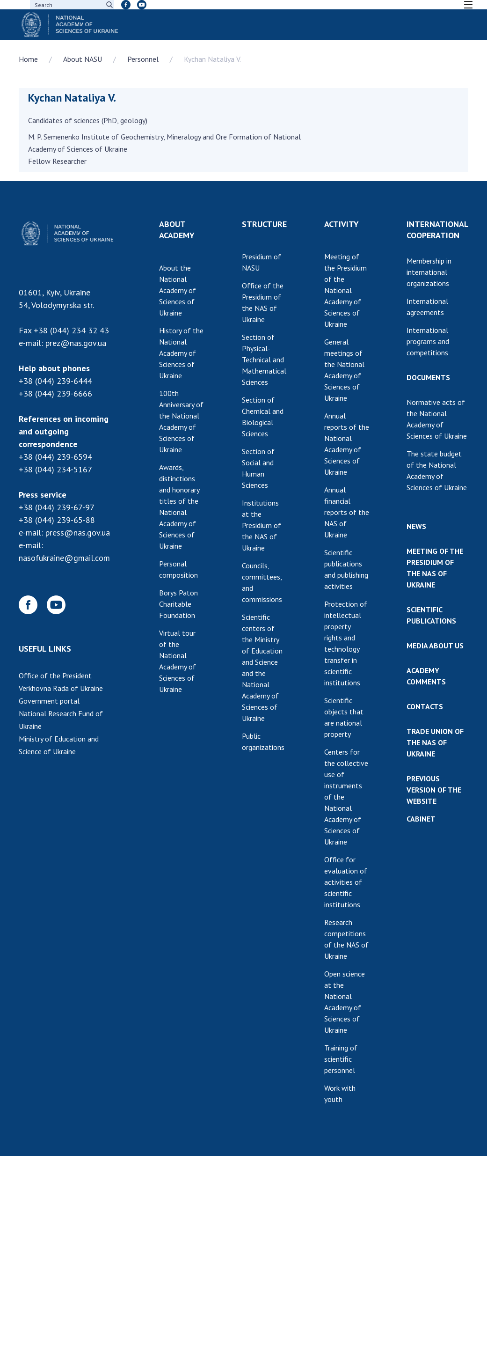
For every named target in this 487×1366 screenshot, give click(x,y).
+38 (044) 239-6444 (55, 380)
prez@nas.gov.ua (75, 343)
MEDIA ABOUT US (435, 645)
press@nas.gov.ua (77, 532)
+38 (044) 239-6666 (55, 393)
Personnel (143, 59)
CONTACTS (425, 706)
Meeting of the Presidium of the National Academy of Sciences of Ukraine (345, 290)
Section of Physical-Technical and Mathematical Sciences (264, 359)
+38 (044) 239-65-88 (57, 519)
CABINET (421, 818)
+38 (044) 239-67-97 (56, 507)
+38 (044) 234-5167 (55, 469)
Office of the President (55, 675)
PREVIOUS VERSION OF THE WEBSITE (434, 790)
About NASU (82, 59)
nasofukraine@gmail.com (64, 557)
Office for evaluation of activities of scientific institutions (345, 882)
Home (28, 59)
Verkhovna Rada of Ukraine (61, 688)
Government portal (49, 700)
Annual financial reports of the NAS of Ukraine (346, 512)
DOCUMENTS (428, 377)
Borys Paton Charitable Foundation (178, 604)
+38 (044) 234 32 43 (71, 330)
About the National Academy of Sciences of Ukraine (177, 290)
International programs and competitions (428, 341)
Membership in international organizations (429, 272)
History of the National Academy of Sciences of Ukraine (181, 353)
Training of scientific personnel (340, 1059)
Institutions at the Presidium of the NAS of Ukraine (261, 525)
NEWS (416, 526)
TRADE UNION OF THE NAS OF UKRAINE (435, 742)
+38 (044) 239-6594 (55, 456)
